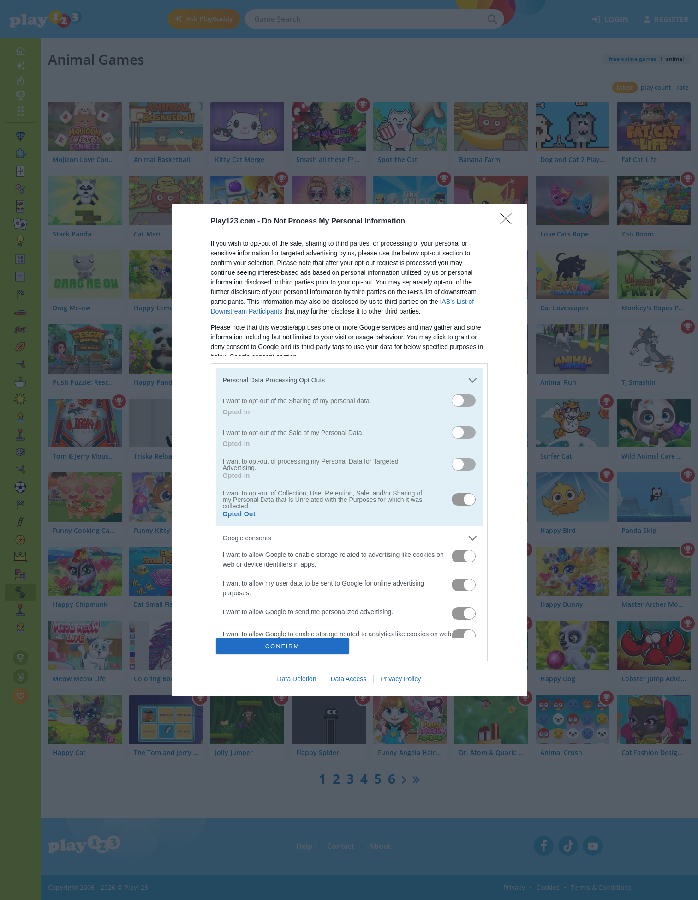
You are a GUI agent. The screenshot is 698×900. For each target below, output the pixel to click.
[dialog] (349, 450)
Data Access (348, 679)
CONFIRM (282, 645)
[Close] (509, 221)
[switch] (464, 400)
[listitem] (349, 380)
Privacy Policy (401, 679)
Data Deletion (296, 679)
